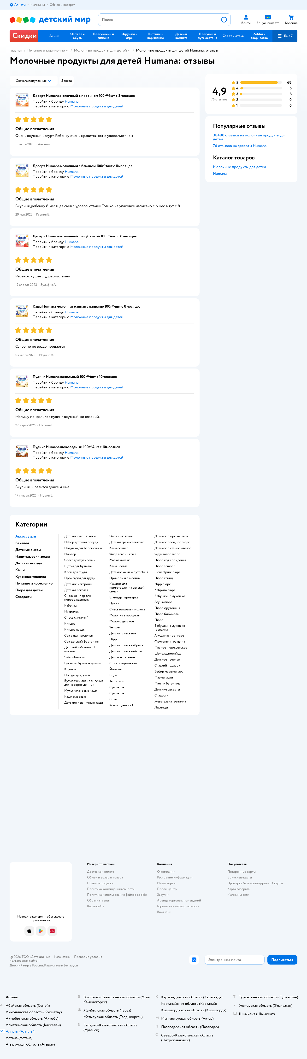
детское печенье (167, 659)
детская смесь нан (122, 633)
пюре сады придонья (170, 560)
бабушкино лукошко (169, 596)
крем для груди (75, 572)
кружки (70, 669)
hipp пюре (162, 584)
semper (114, 627)
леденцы (161, 707)
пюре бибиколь (166, 614)
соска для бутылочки (79, 560)
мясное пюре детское (170, 647)
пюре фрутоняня (167, 608)
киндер (70, 624)
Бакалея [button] (22, 543)
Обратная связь (98, 900)
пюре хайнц (163, 578)
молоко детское (121, 621)
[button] (284, 36)
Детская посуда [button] (28, 563)
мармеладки (163, 677)
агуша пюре (163, 602)
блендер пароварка (123, 597)
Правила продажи (100, 883)
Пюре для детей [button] (29, 590)
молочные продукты (124, 615)
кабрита (70, 606)
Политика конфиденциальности (111, 889)
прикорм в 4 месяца (124, 578)
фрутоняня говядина (169, 642)
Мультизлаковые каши (80, 691)
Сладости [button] (23, 596)
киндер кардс (74, 630)
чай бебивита (74, 657)
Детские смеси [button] (28, 549)
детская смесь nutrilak (125, 651)
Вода (113, 675)
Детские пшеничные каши (83, 703)
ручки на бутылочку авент (83, 663)
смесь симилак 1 (76, 618)
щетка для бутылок (78, 566)
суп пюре (116, 687)
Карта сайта (95, 906)
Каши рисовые (75, 697)
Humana (220, 173)
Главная (16, 50)
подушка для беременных (83, 548)
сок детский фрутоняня (81, 642)
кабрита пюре (165, 590)
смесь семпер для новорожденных (77, 598)
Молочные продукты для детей (100, 50)
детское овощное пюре (172, 542)
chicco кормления (123, 663)
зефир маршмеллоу (168, 671)
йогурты (115, 669)
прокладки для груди (79, 578)
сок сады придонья (78, 636)
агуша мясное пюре (169, 636)
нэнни (114, 603)
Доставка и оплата (100, 872)
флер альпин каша (122, 554)
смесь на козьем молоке (127, 609)
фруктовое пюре (167, 554)
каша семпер (119, 548)
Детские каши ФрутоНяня (128, 572)
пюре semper (164, 566)
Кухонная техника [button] (30, 576)
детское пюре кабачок (171, 536)
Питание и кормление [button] (34, 583)
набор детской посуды (81, 542)
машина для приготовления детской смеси (127, 587)
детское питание (122, 657)
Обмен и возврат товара (105, 877)
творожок (116, 681)
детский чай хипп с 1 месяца (79, 649)
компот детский (121, 705)
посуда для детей (77, 675)
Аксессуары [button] (25, 536)
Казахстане (52, 965)
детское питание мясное (172, 548)
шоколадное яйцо (168, 653)
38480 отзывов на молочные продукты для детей (249, 137)
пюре (158, 620)
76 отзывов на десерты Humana (239, 145)
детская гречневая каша (126, 542)
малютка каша (119, 560)
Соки (113, 699)
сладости (161, 695)
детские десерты (167, 689)
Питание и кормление (46, 50)
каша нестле (118, 566)
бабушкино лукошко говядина (169, 628)
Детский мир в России (26, 965)
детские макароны (78, 584)
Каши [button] (20, 570)
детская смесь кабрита (126, 645)
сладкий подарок (167, 665)
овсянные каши (121, 536)
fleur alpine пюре (167, 572)
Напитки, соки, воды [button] (32, 556)
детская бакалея (76, 590)
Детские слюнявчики (80, 536)
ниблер (70, 554)
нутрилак (71, 612)
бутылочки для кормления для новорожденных (83, 683)
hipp (113, 639)
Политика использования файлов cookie (117, 895)
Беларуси (71, 965)
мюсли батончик (167, 683)
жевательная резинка (170, 701)
